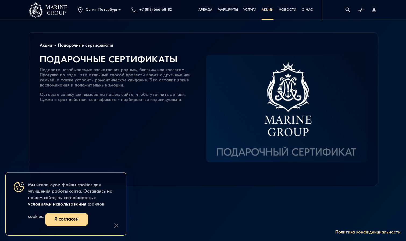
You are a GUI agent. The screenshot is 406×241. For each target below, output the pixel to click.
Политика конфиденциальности (368, 232)
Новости (287, 10)
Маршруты (228, 10)
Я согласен (67, 219)
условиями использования (57, 204)
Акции (267, 10)
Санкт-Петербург (97, 10)
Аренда (205, 10)
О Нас (307, 10)
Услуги (249, 10)
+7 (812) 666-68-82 (151, 10)
